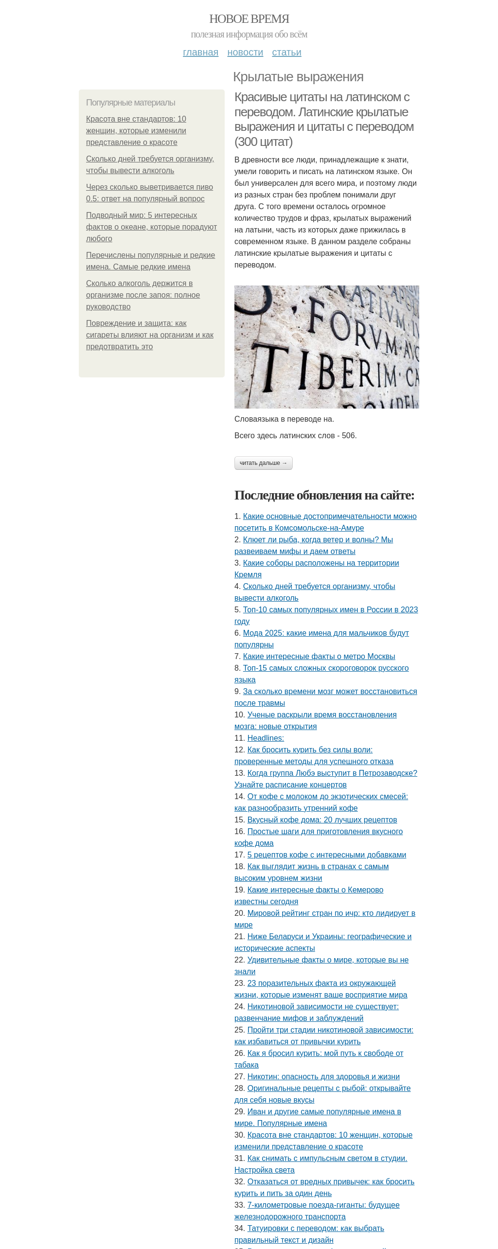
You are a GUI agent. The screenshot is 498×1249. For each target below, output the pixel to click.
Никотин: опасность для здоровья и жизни (324, 1076)
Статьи (286, 52)
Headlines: (266, 738)
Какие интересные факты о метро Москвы (319, 656)
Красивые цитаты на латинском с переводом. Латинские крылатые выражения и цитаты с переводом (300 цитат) (324, 119)
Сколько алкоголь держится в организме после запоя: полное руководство (143, 295)
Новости (245, 52)
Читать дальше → (263, 463)
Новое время (249, 19)
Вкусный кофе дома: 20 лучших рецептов (322, 820)
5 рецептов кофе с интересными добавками (327, 855)
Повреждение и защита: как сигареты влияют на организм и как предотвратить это (149, 335)
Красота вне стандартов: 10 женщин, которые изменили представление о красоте (136, 130)
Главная (200, 52)
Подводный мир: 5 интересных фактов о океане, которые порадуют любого (151, 227)
